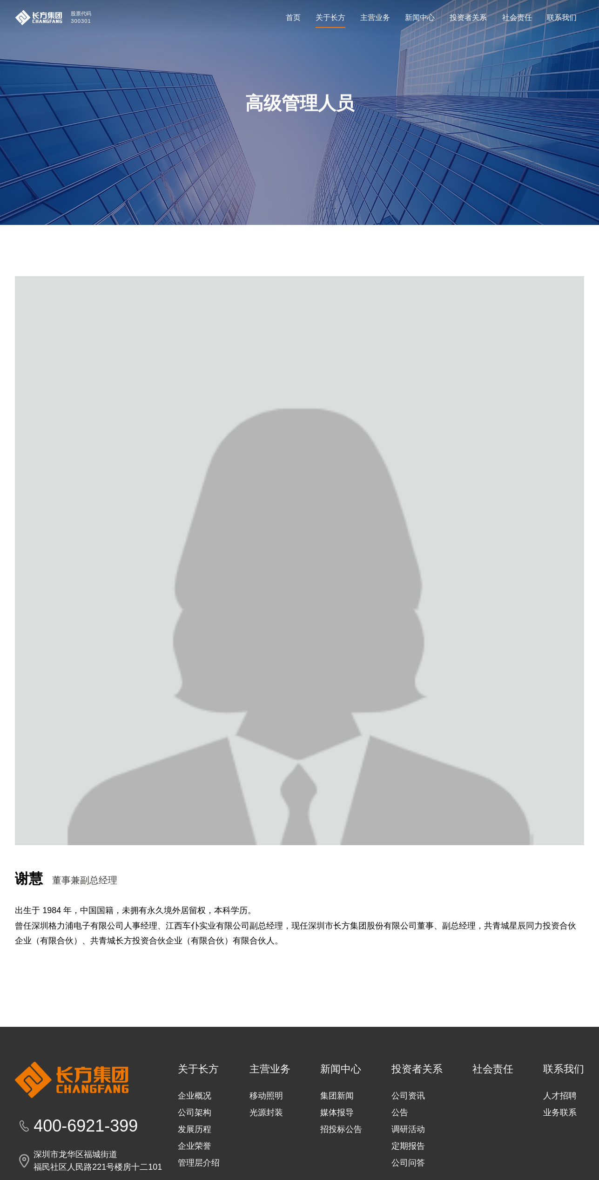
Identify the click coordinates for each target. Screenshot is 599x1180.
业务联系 (560, 1154)
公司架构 (194, 1154)
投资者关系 (468, 17)
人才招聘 (560, 1137)
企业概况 (194, 1137)
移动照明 (266, 1137)
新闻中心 (420, 17)
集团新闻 (337, 1137)
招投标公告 (341, 1170)
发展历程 (194, 1170)
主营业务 (375, 17)
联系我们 (562, 17)
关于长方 (330, 17)
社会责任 (517, 17)
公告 (399, 1154)
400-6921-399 (86, 1167)
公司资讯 (408, 1137)
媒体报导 (337, 1154)
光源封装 (266, 1154)
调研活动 (408, 1170)
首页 (293, 17)
